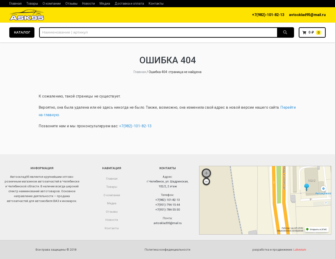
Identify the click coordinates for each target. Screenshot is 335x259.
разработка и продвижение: (279, 249)
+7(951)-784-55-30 (167, 209)
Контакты (156, 3)
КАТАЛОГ (22, 32)
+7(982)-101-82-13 (268, 15)
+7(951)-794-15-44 (167, 204)
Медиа (105, 3)
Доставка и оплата (129, 3)
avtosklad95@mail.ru (307, 15)
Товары (32, 3)
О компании (52, 3)
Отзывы (71, 3)
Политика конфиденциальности (167, 249)
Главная (15, 3)
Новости (88, 3)
